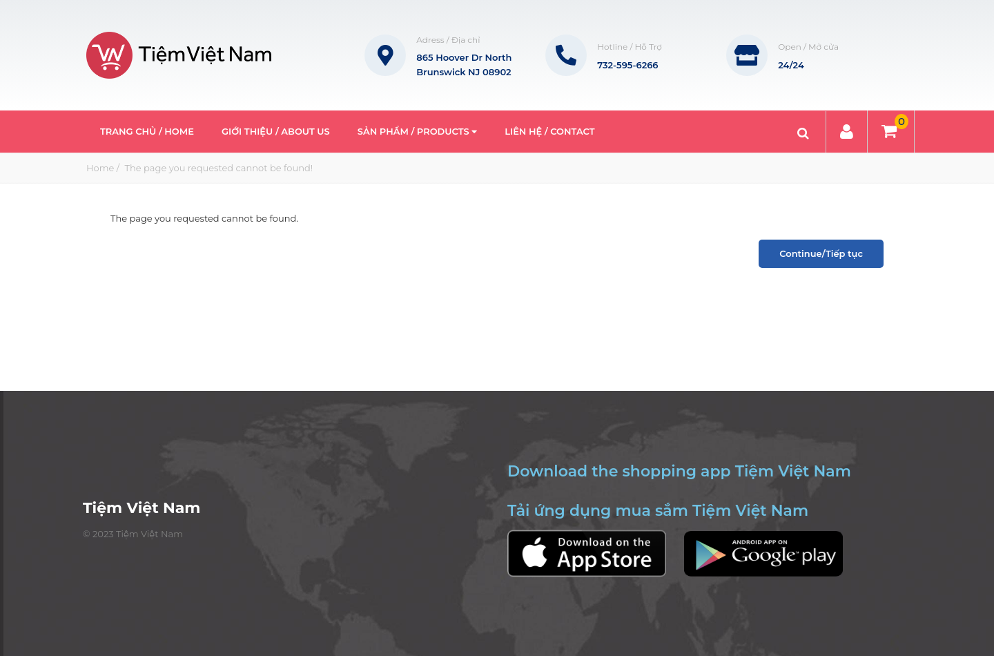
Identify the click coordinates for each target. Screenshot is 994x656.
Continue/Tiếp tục (821, 253)
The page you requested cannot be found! (217, 167)
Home (100, 167)
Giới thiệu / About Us (276, 131)
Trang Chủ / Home (147, 131)
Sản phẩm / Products (417, 131)
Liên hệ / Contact (549, 131)
